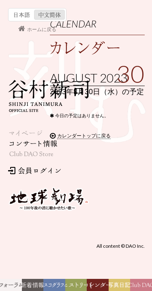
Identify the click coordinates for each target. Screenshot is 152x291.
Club (142, 287)
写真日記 (121, 287)
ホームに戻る (37, 22)
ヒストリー (77, 287)
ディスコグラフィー (54, 287)
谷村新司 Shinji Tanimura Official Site (45, 38)
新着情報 (34, 287)
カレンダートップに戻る (39, 237)
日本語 (17, 9)
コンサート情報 (29, 79)
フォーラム (12, 287)
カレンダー (100, 287)
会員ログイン (30, 105)
